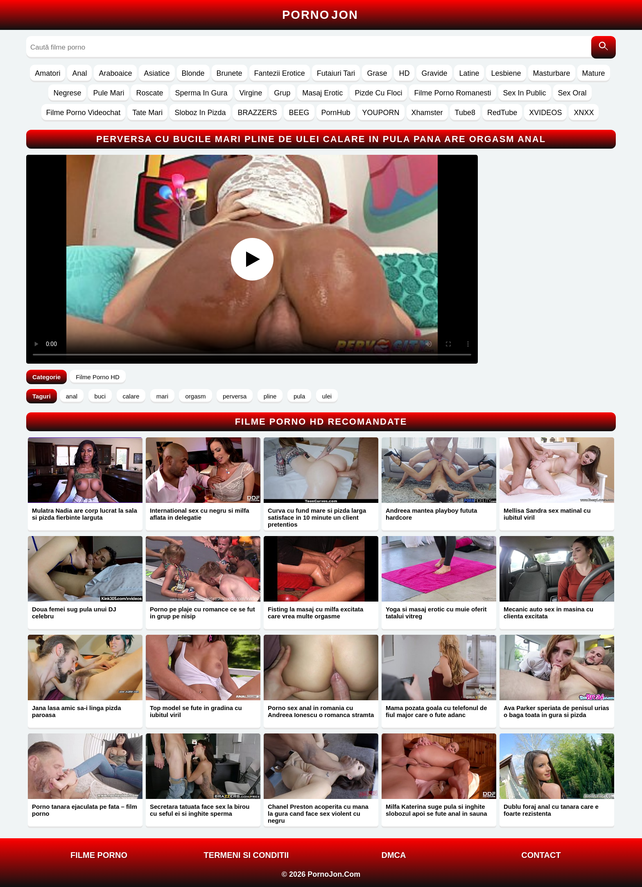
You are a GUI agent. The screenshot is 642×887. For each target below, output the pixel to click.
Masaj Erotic (322, 93)
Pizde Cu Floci (378, 93)
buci (100, 396)
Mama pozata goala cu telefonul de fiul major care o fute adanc (436, 711)
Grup (282, 93)
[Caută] (603, 47)
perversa (234, 396)
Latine (469, 73)
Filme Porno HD (98, 376)
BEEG (299, 113)
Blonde (193, 73)
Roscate (149, 93)
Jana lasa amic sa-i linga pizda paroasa (76, 711)
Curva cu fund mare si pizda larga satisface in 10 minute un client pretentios (317, 517)
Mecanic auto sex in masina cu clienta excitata (548, 613)
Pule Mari (108, 93)
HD (404, 73)
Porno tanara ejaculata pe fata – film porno (84, 810)
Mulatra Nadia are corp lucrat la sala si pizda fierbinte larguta (84, 514)
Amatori (47, 73)
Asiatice (157, 73)
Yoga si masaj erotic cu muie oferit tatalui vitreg (436, 613)
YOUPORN (381, 113)
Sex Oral (572, 93)
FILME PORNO (98, 855)
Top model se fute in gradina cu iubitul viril (196, 711)
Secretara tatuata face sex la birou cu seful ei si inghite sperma (199, 810)
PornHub (335, 113)
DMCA (394, 855)
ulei (327, 396)
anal (71, 396)
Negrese (67, 93)
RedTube (502, 113)
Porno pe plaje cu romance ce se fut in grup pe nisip (202, 613)
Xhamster (427, 113)
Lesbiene (506, 73)
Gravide (434, 73)
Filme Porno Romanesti (452, 93)
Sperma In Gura (201, 93)
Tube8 (465, 113)
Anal (79, 73)
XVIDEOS (545, 113)
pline (270, 396)
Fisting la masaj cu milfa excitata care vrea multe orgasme (315, 613)
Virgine (251, 93)
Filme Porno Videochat (83, 113)
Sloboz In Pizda (200, 113)
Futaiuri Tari (336, 73)
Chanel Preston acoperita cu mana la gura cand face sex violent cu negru (318, 813)
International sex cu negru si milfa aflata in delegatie (199, 514)
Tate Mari (147, 113)
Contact (541, 855)
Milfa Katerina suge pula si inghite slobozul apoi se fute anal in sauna (436, 810)
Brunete (229, 73)
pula (299, 396)
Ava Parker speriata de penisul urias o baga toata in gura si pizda (556, 711)
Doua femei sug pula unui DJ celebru (74, 613)
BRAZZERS (257, 113)
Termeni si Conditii (246, 855)
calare (131, 396)
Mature (593, 73)
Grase (377, 73)
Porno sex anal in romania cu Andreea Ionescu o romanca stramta (321, 711)
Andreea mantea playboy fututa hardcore (431, 514)
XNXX (584, 113)
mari (162, 396)
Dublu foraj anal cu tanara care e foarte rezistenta (551, 810)
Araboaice (115, 73)
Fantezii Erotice (279, 73)
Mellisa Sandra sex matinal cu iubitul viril (547, 514)
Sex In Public (524, 93)
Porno (320, 14)
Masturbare (551, 73)
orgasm (195, 396)
